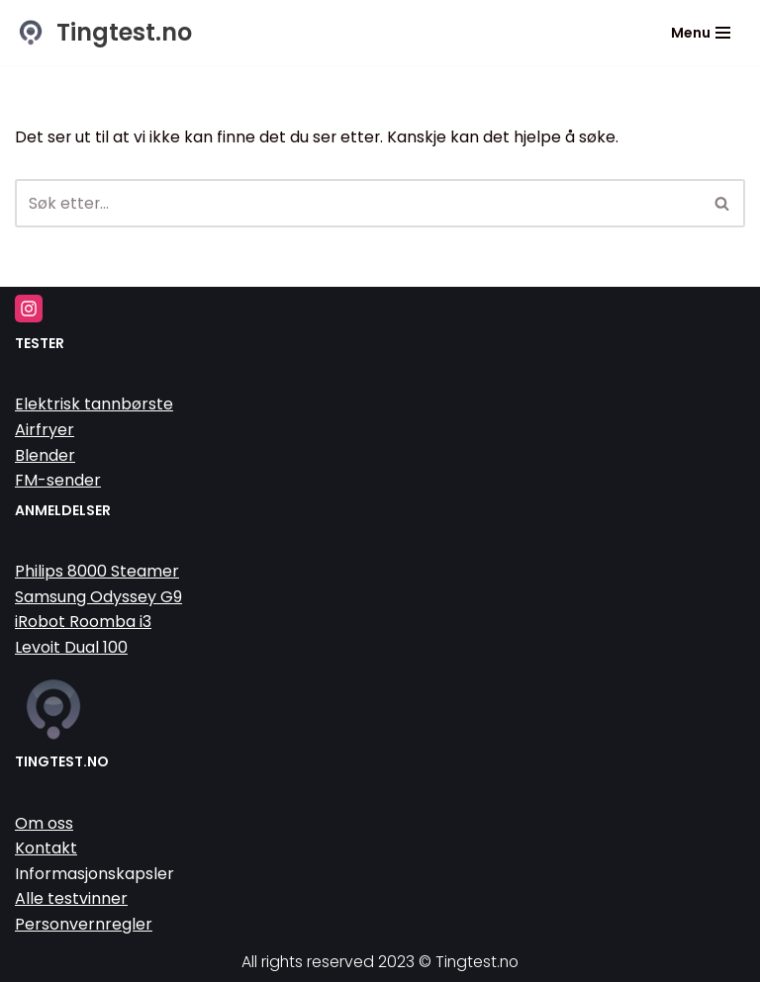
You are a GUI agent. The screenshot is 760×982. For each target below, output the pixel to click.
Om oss (44, 823)
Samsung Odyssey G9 (98, 596)
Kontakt (46, 849)
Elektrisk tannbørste (94, 405)
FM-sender (58, 481)
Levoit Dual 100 (71, 647)
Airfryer (44, 429)
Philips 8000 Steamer (97, 571)
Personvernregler (83, 924)
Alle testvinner (71, 899)
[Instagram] (29, 309)
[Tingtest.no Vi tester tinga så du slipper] (103, 32)
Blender (45, 455)
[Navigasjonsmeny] (700, 32)
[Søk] (358, 204)
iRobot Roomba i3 (83, 622)
